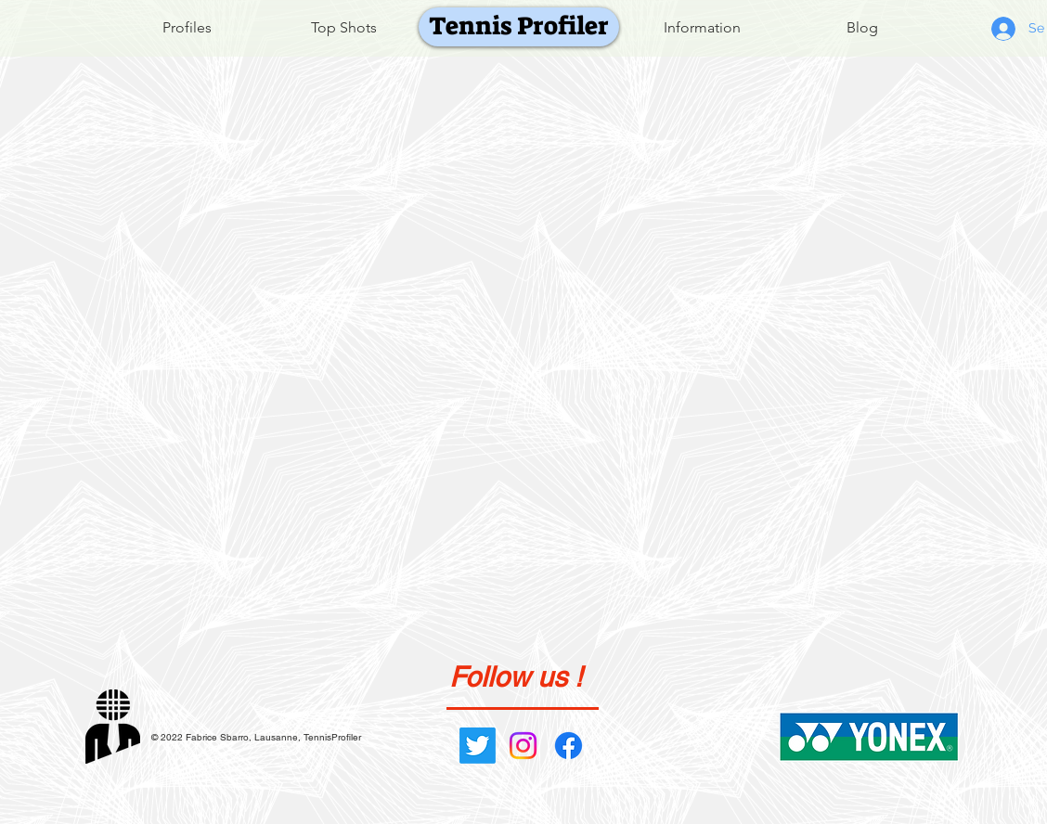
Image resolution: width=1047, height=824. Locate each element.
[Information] (702, 27)
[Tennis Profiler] (519, 26)
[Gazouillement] (477, 745)
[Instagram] (523, 745)
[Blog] (862, 27)
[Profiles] (186, 27)
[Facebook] (568, 745)
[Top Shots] (344, 27)
